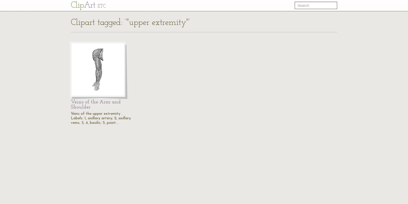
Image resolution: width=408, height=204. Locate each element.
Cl (88, 5)
